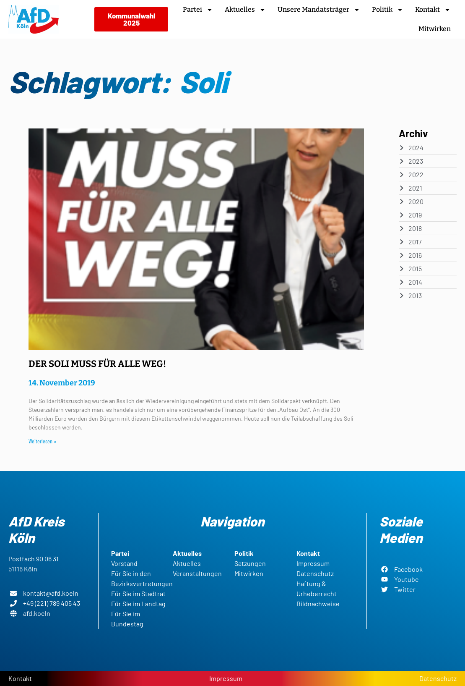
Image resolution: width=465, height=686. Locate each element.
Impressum (225, 678)
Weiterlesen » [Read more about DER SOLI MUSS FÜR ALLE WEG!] (43, 441)
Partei (198, 9)
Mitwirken (434, 29)
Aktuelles (245, 9)
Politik (387, 9)
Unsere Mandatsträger (319, 9)
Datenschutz (438, 678)
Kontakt (433, 9)
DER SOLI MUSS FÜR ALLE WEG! (97, 363)
